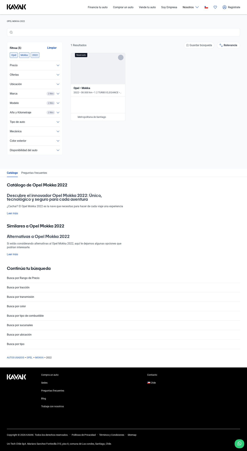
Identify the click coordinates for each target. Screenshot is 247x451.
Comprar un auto (123, 7)
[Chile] (206, 7)
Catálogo (12, 172)
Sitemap (132, 435)
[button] (14, 55)
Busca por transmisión (123, 297)
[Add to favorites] (121, 57)
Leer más (14, 213)
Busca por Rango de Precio (123, 278)
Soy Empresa (169, 7)
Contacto (152, 374)
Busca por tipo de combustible (123, 316)
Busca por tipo (123, 344)
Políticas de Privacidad (84, 435)
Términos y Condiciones (111, 435)
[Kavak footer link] (16, 391)
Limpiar (52, 47)
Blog (43, 398)
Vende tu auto (147, 7)
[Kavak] (16, 7)
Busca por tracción (123, 287)
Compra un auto (49, 374)
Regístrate (231, 7)
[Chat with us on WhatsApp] (239, 443)
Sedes (44, 382)
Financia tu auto (98, 7)
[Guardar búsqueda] (199, 45)
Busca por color (123, 306)
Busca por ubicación (123, 335)
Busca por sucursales (123, 325)
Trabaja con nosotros (52, 406)
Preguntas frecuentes (34, 172)
